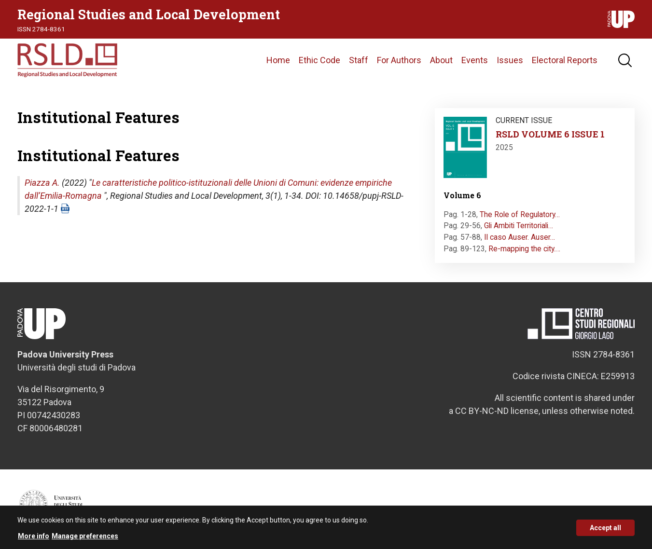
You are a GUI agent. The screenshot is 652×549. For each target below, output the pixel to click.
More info (33, 540)
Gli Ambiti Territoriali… (518, 225)
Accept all (605, 531)
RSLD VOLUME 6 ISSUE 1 (550, 134)
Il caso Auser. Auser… (519, 237)
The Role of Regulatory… (520, 214)
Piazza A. (42, 183)
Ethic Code (319, 60)
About (441, 60)
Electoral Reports (564, 60)
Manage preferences (85, 540)
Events (474, 60)
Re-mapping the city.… (524, 248)
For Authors (399, 60)
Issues (510, 60)
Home (278, 60)
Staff (358, 60)
